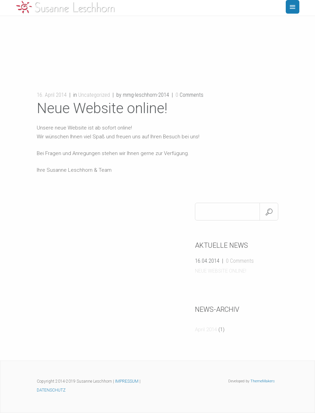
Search (269, 211)
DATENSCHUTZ (51, 390)
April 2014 (206, 329)
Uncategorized (94, 95)
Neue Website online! (220, 271)
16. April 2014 (52, 95)
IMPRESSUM (126, 381)
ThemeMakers (262, 381)
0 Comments (240, 261)
